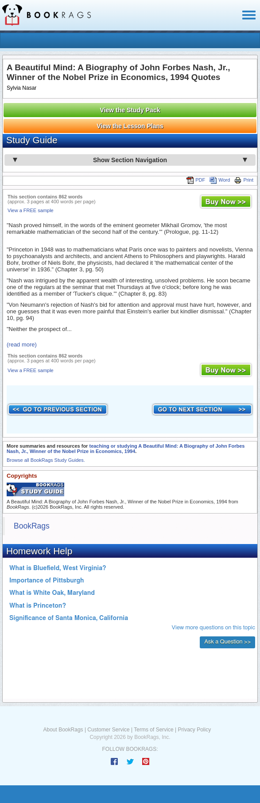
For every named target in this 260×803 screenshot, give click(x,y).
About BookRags (63, 730)
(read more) (22, 344)
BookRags (32, 525)
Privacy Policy (194, 730)
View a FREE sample (31, 210)
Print (243, 180)
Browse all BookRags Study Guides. (46, 460)
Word (220, 180)
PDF (195, 180)
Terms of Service (153, 730)
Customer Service (108, 730)
